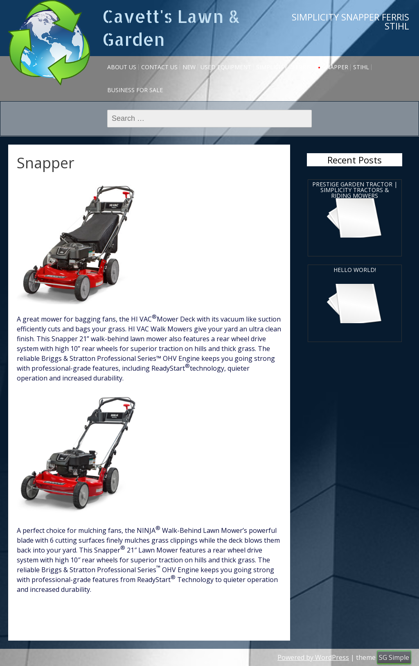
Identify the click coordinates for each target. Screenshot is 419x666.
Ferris (301, 67)
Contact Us (159, 67)
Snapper (335, 67)
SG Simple (394, 657)
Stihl (361, 67)
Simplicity (271, 67)
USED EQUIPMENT (225, 67)
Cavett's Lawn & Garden (171, 27)
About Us (121, 67)
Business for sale (135, 90)
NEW (189, 67)
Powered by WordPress (313, 657)
